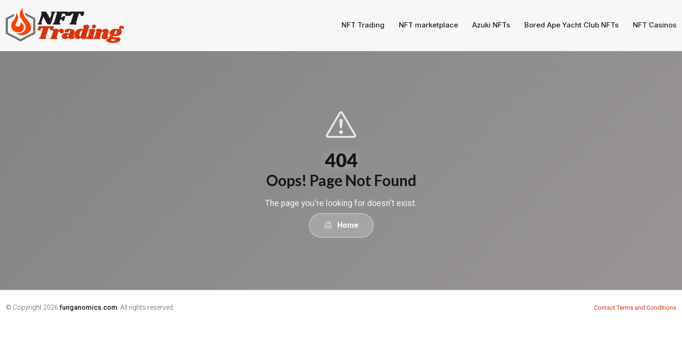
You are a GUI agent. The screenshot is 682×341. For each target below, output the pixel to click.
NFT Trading (363, 24)
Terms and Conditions (646, 307)
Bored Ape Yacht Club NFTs (571, 24)
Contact (604, 307)
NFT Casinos (654, 24)
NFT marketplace (428, 24)
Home (341, 225)
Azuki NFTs (491, 24)
